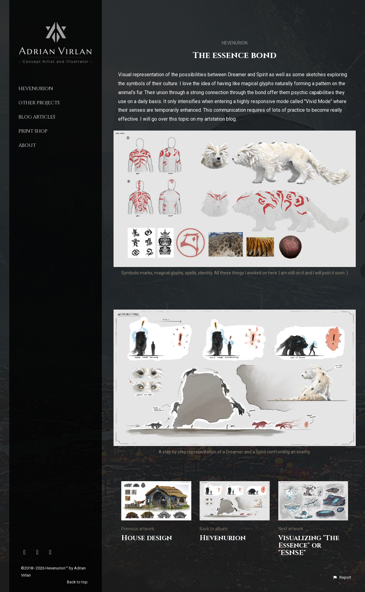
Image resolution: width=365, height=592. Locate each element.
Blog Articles (37, 117)
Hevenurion (36, 88)
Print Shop (33, 131)
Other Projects (39, 102)
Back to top (78, 582)
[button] (342, 577)
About (27, 145)
